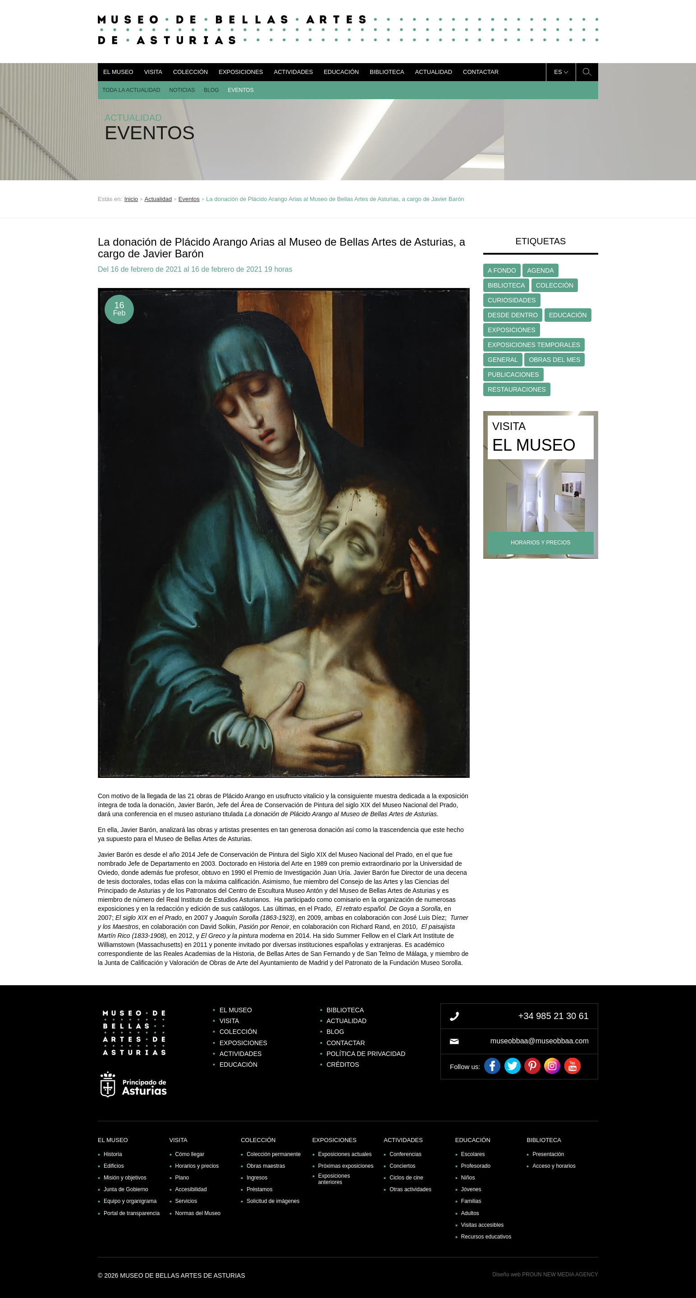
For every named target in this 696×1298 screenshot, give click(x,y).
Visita (153, 72)
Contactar (481, 72)
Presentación (548, 1154)
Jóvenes (471, 1189)
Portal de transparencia (132, 1213)
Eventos (241, 90)
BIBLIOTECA (506, 285)
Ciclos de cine (406, 1178)
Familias (471, 1201)
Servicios (186, 1201)
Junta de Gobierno (126, 1189)
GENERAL (503, 359)
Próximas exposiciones (346, 1166)
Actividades (293, 72)
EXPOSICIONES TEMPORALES (534, 344)
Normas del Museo (198, 1213)
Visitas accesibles (482, 1225)
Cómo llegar (190, 1154)
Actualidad (433, 72)
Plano (182, 1178)
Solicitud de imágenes (273, 1201)
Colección (190, 72)
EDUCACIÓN (568, 315)
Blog (211, 90)
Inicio (131, 199)
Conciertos (402, 1166)
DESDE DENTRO (513, 315)
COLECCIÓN (554, 285)
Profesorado (475, 1166)
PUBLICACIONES (513, 374)
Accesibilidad (191, 1189)
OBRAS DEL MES (554, 359)
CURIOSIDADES (512, 300)
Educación (341, 72)
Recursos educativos (486, 1237)
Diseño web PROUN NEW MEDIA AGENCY (545, 1274)
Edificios (114, 1166)
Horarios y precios (197, 1166)
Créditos (343, 1064)
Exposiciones (241, 72)
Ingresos (257, 1178)
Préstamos (259, 1189)
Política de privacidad (366, 1053)
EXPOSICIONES (512, 330)
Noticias (182, 90)
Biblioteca (387, 72)
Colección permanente (274, 1154)
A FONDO (502, 270)
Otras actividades (410, 1189)
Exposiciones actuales (345, 1154)
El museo (118, 72)
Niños (468, 1178)
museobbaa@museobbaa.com (539, 1041)
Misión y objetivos (125, 1178)
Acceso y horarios (553, 1166)
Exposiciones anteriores (334, 1179)
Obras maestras (266, 1166)
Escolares (473, 1154)
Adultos (470, 1213)
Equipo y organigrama (130, 1201)
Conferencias (405, 1154)
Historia (113, 1154)
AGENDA (540, 270)
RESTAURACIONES (517, 389)
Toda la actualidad (131, 90)
